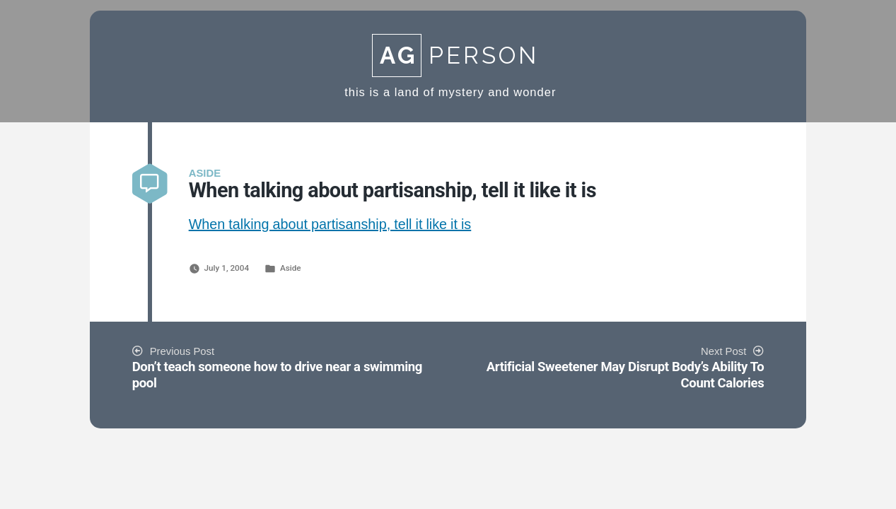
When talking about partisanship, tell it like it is (330, 224)
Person (455, 55)
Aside (290, 268)
